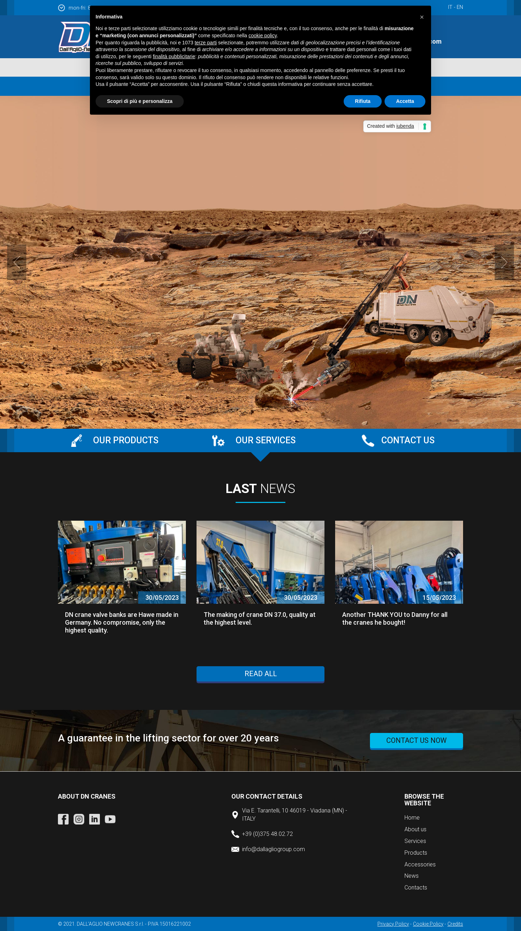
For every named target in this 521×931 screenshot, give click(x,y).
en (460, 7)
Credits (455, 924)
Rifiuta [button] (363, 101)
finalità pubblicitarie (174, 56)
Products (415, 852)
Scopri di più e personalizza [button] (139, 101)
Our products (126, 440)
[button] (422, 17)
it (450, 7)
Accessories (420, 864)
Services (415, 841)
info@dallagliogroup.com (273, 849)
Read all (261, 673)
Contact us (408, 440)
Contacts (415, 887)
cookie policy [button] (262, 35)
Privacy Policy (393, 924)
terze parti (206, 42)
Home (412, 817)
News (411, 875)
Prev (16, 262)
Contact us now (416, 740)
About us (415, 829)
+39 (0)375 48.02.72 (267, 834)
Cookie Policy (428, 924)
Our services (266, 440)
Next (504, 262)
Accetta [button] (405, 101)
